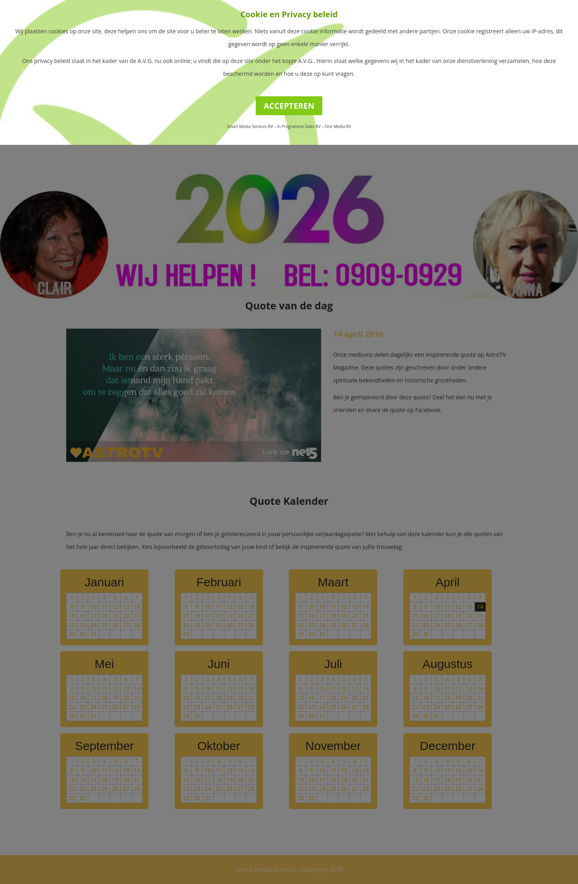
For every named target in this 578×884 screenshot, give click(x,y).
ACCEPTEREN (289, 105)
